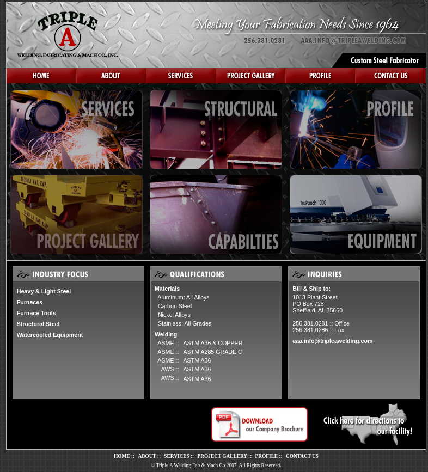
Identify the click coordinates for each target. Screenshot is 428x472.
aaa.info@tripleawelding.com (332, 341)
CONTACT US (302, 456)
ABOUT (147, 456)
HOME (122, 456)
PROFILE (266, 456)
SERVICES (176, 456)
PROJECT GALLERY (222, 456)
